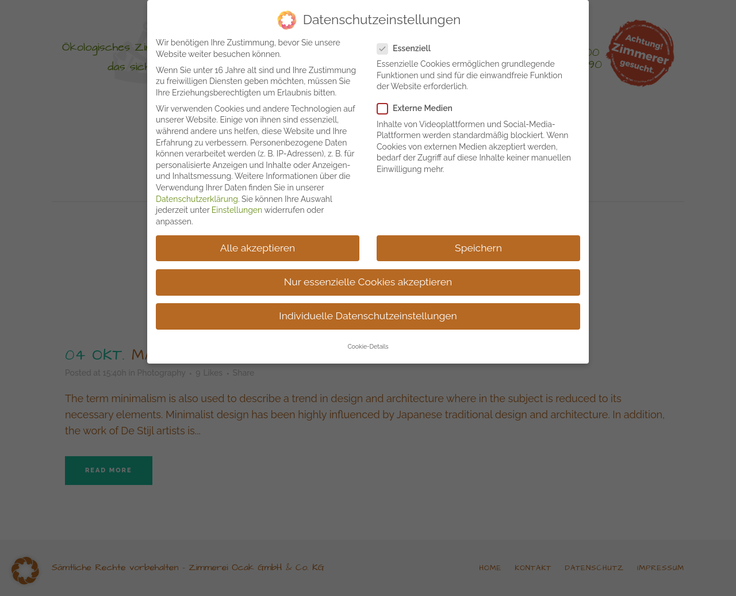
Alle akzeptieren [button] (258, 245)
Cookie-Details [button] (367, 344)
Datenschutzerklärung (197, 196)
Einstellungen (237, 207)
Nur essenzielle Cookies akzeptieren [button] (368, 279)
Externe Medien (419, 106)
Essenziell (408, 46)
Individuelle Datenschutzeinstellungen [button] (368, 313)
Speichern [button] (478, 245)
